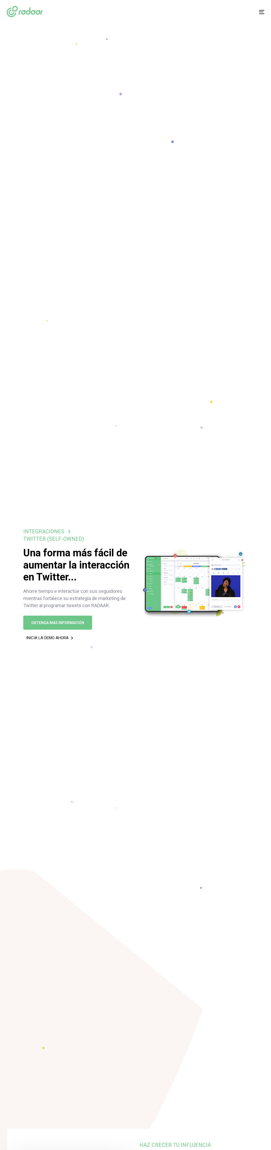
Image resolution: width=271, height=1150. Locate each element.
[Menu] (221, 12)
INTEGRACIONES (43, 531)
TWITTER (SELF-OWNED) (53, 539)
